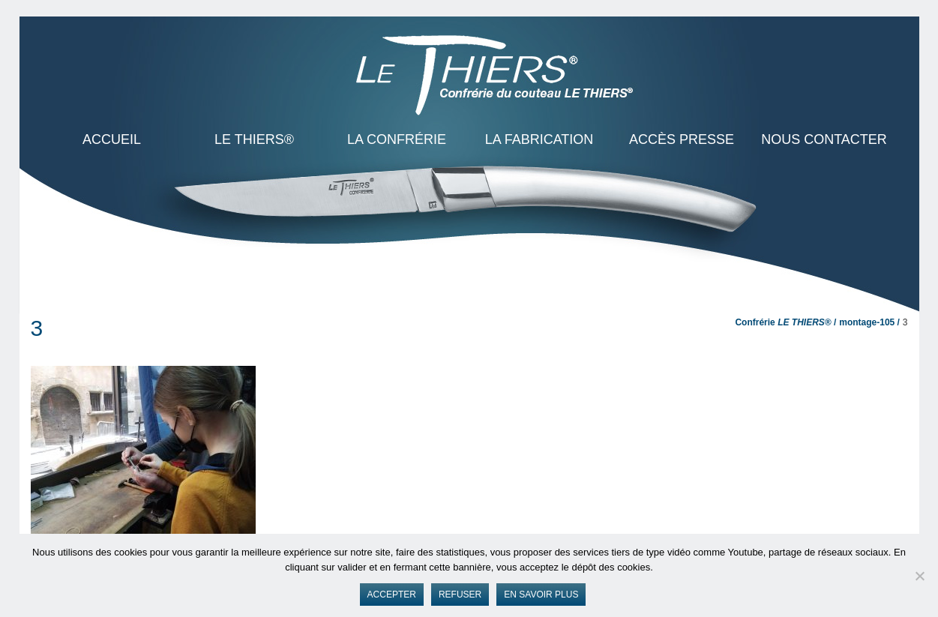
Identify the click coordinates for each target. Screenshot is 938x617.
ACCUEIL (111, 139)
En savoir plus (541, 594)
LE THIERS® (254, 139)
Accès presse (681, 139)
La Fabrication (539, 139)
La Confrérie (396, 139)
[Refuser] (919, 575)
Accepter (391, 594)
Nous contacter (824, 139)
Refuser (460, 594)
